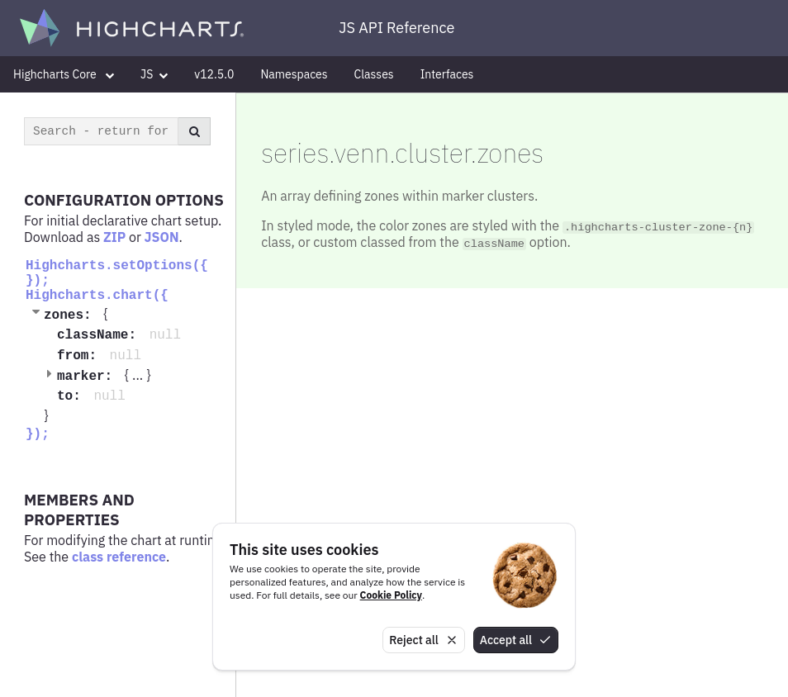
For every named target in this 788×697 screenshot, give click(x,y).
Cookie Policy (391, 595)
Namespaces (293, 74)
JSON (162, 237)
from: (81, 355)
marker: (89, 376)
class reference (119, 556)
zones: (71, 315)
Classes (374, 74)
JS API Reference (396, 27)
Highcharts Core (63, 74)
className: (101, 335)
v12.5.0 (214, 74)
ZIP (114, 237)
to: (72, 396)
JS (154, 74)
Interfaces (447, 74)
